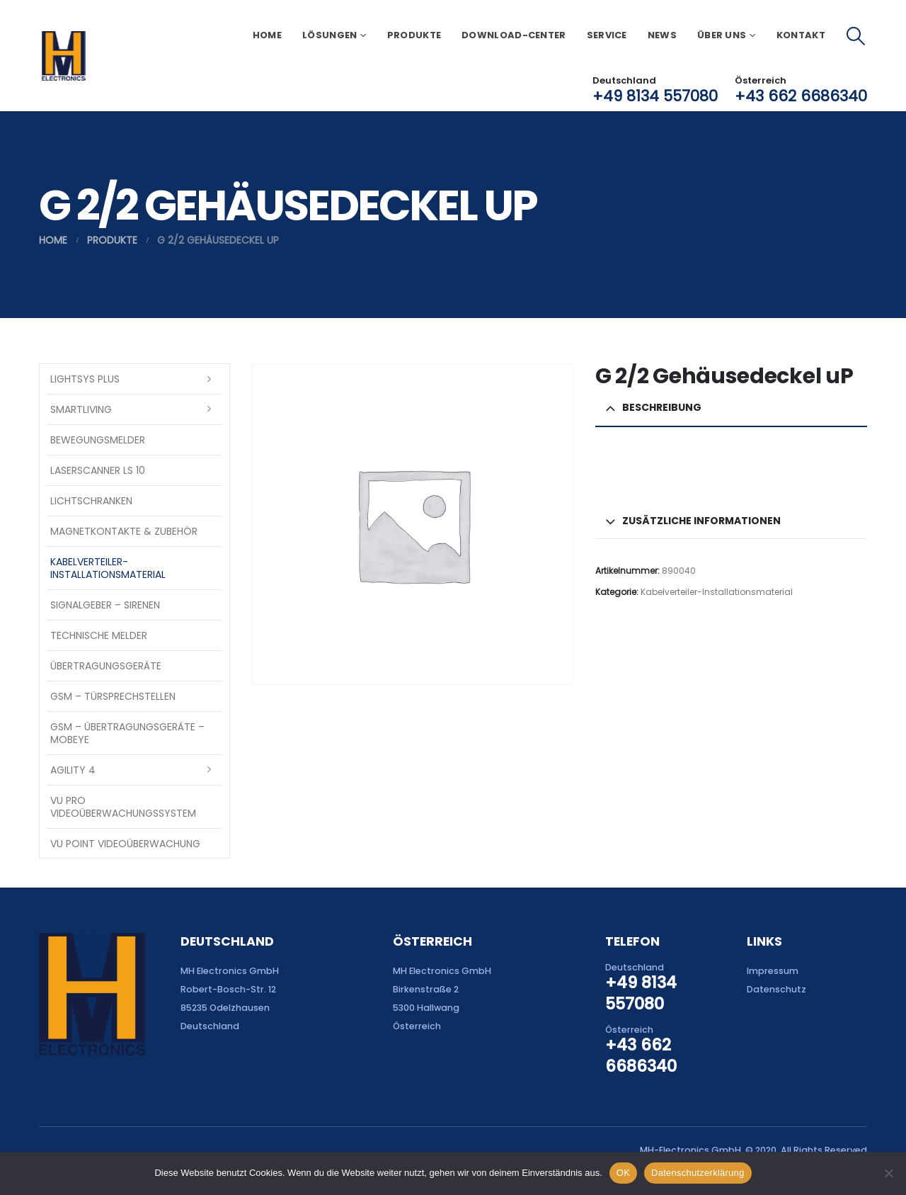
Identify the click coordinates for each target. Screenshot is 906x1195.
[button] (856, 36)
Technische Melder (98, 635)
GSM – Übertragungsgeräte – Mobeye (127, 733)
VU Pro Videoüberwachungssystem (123, 806)
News (662, 35)
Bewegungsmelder (97, 440)
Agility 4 (73, 770)
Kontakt (800, 35)
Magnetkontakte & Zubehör (123, 531)
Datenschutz (776, 989)
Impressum (772, 971)
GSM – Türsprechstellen (113, 696)
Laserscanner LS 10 (97, 470)
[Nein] (888, 1173)
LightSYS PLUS (85, 379)
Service (607, 35)
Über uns (721, 35)
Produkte (414, 35)
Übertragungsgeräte (105, 666)
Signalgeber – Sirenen (105, 605)
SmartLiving (81, 409)
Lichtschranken (91, 501)
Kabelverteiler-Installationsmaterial (717, 592)
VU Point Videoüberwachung (125, 844)
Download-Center (513, 35)
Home (267, 35)
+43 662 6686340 (801, 96)
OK (623, 1172)
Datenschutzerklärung (697, 1172)
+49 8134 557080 (655, 96)
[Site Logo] (63, 56)
